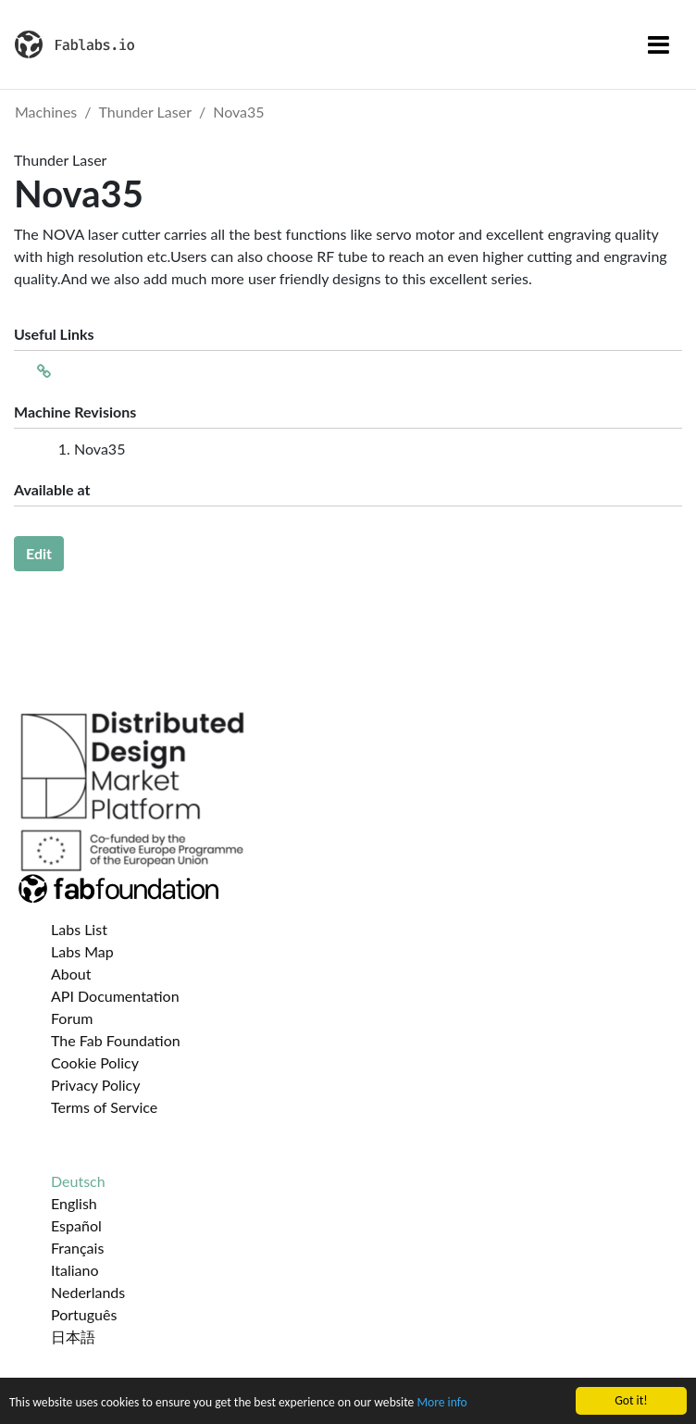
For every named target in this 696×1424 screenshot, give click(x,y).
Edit (39, 553)
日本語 (73, 1336)
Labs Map (82, 951)
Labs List (79, 929)
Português (84, 1314)
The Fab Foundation (115, 1040)
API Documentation (115, 996)
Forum (72, 1018)
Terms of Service (104, 1107)
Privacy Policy (96, 1084)
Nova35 (238, 111)
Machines (46, 111)
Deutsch (78, 1181)
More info (441, 1403)
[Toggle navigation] (658, 44)
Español (76, 1225)
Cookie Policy (95, 1062)
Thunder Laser (145, 111)
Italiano (75, 1270)
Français (77, 1247)
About (71, 973)
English (74, 1203)
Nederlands (88, 1292)
